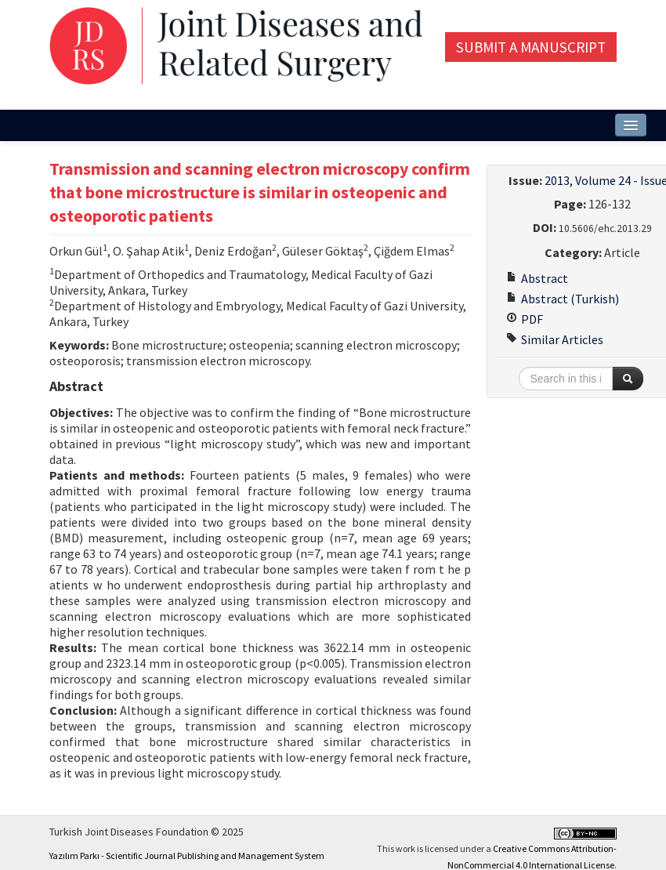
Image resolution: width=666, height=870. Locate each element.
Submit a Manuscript (531, 47)
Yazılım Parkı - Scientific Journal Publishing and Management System (186, 855)
